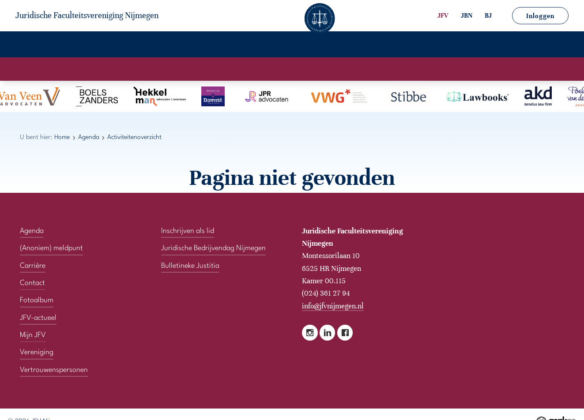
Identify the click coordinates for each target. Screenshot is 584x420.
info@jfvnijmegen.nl (333, 306)
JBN (466, 15)
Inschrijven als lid (187, 231)
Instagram (309, 332)
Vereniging (83, 45)
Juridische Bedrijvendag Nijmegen (213, 248)
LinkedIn (327, 332)
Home (34, 45)
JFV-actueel (292, 45)
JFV (442, 15)
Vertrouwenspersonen (467, 45)
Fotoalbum (234, 45)
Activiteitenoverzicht (331, 68)
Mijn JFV (347, 45)
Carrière (182, 45)
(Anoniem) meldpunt (51, 248)
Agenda (135, 45)
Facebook (345, 332)
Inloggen (540, 16)
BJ (488, 15)
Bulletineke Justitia (190, 266)
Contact (395, 45)
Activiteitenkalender (251, 68)
